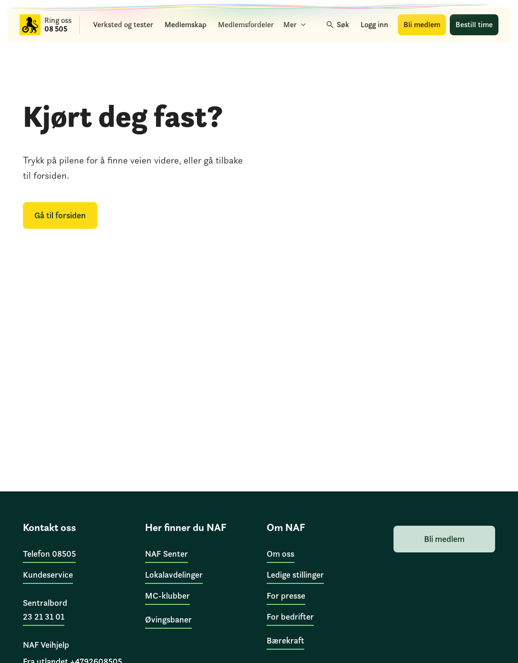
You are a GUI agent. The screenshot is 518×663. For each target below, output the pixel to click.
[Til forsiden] (30, 24)
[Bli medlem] (422, 24)
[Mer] (295, 24)
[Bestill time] (474, 24)
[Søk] (338, 24)
